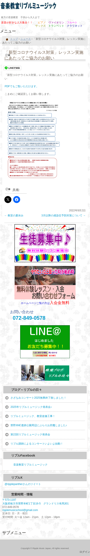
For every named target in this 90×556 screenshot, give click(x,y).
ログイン (84, 551)
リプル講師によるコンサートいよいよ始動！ (37, 443)
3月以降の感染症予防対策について (63, 215)
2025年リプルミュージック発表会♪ (31, 406)
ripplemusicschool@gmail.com (20, 510)
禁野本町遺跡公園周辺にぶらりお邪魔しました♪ (39, 425)
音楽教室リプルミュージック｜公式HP (45, 6)
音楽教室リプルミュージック (30, 464)
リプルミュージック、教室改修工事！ (33, 416)
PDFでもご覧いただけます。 (22, 86)
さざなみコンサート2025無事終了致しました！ (38, 397)
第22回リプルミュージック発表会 (30, 434)
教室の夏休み (13, 215)
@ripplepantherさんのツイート (23, 484)
